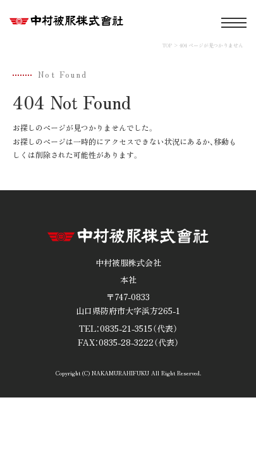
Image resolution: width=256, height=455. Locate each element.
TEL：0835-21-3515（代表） (128, 328)
